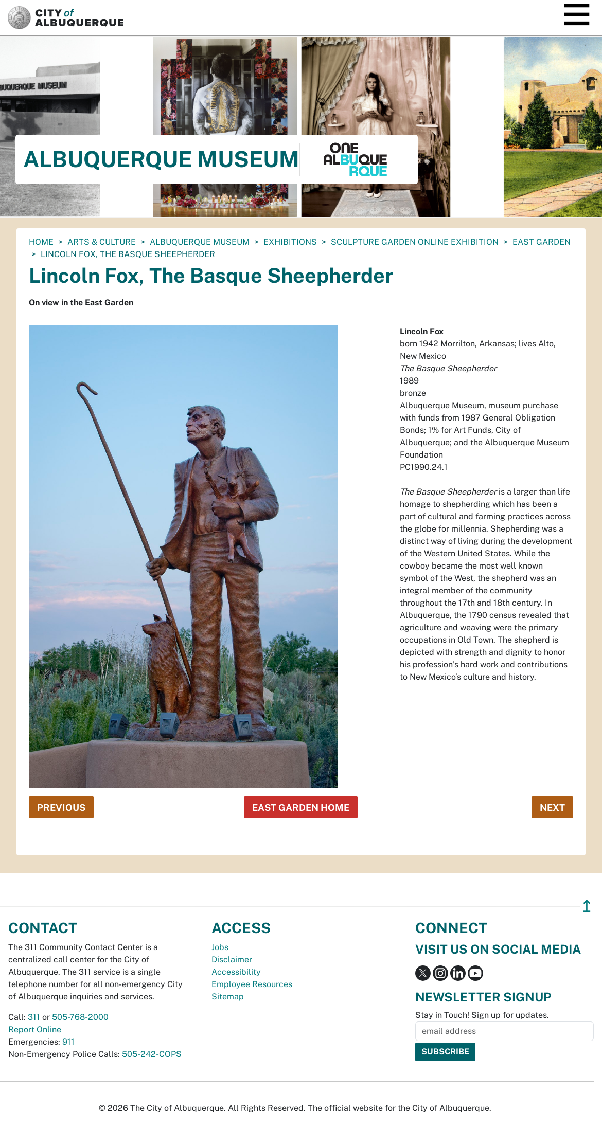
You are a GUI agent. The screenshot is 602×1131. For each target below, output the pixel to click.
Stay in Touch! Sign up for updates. (482, 1015)
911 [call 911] (68, 1042)
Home (41, 242)
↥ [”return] (587, 906)
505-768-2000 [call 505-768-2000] (80, 1017)
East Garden (541, 242)
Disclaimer (231, 959)
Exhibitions (290, 242)
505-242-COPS (152, 1054)
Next (552, 807)
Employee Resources (251, 984)
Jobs (219, 947)
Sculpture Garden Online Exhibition (415, 242)
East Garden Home (300, 807)
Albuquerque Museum (200, 242)
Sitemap (227, 996)
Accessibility (236, 972)
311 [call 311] (34, 1017)
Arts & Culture (101, 242)
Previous (61, 807)
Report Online (34, 1029)
